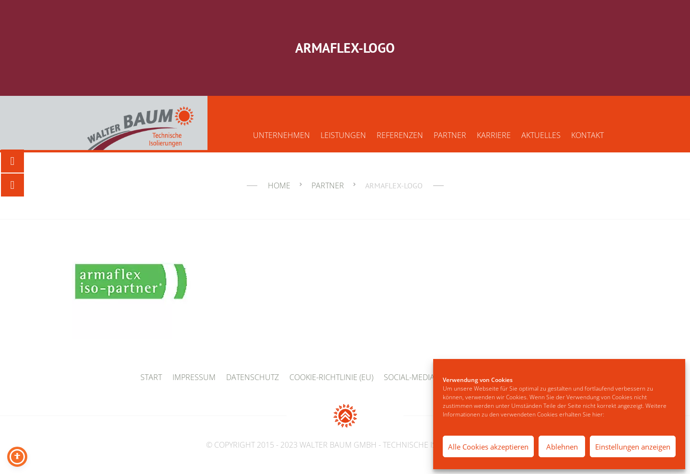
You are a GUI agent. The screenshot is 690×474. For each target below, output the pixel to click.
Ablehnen (562, 446)
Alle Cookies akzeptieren (488, 446)
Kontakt (587, 135)
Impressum (194, 377)
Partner (450, 135)
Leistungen (343, 135)
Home (279, 185)
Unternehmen (281, 135)
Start (151, 377)
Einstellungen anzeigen (632, 446)
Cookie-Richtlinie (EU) (331, 377)
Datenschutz (252, 377)
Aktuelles (541, 135)
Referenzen (400, 135)
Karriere (494, 135)
